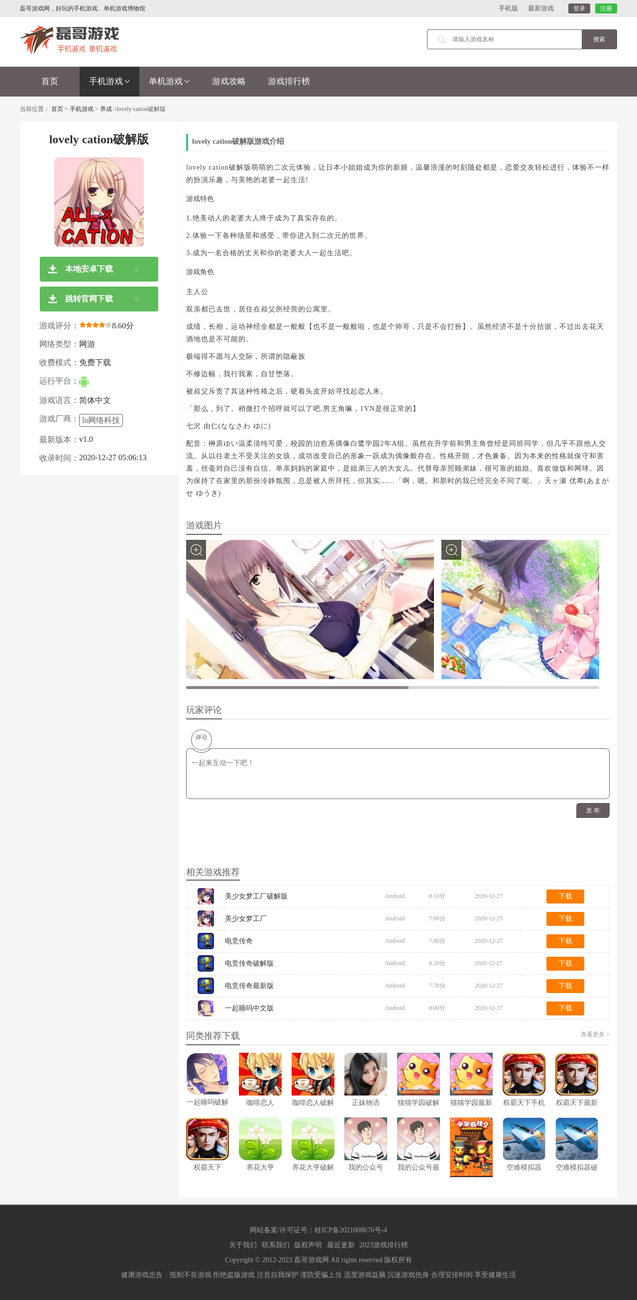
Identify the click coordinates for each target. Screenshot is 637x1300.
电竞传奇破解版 (249, 963)
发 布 (593, 810)
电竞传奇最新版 (249, 986)
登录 (579, 8)
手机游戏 (109, 81)
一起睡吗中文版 (249, 1008)
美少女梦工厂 (246, 918)
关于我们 (243, 1245)
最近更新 (341, 1245)
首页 (49, 81)
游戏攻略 (229, 81)
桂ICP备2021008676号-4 (351, 1230)
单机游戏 (169, 81)
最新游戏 (541, 8)
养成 (106, 108)
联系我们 (276, 1245)
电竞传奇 (239, 941)
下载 (565, 896)
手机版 (508, 8)
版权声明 (308, 1245)
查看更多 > (595, 1034)
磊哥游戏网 (311, 1260)
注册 (606, 8)
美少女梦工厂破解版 (256, 896)
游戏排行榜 (289, 81)
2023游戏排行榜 (383, 1245)
